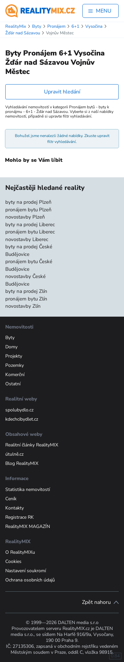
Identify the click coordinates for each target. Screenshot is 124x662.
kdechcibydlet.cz (21, 419)
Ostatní (13, 384)
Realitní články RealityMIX (31, 445)
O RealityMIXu (20, 552)
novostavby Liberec (26, 239)
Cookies (13, 561)
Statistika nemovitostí (27, 489)
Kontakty (14, 508)
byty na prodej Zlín (26, 291)
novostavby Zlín (23, 306)
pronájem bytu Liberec (30, 231)
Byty (10, 337)
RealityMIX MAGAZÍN (27, 526)
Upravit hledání (62, 91)
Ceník (11, 499)
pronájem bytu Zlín (26, 299)
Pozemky (14, 365)
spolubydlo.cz (19, 410)
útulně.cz (14, 454)
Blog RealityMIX (21, 463)
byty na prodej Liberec (30, 224)
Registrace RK (19, 517)
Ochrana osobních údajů (30, 580)
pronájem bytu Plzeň (28, 209)
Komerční (14, 374)
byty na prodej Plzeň (28, 202)
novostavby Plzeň (25, 217)
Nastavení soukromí (25, 571)
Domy (11, 347)
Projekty (13, 356)
